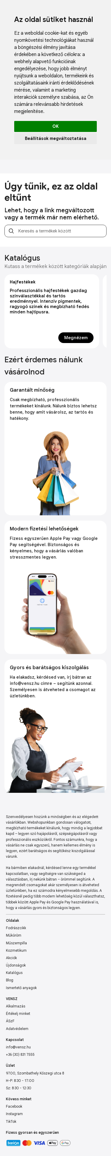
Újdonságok (16, 965)
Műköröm (13, 935)
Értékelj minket (18, 1013)
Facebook (14, 1106)
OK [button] (55, 126)
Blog (9, 980)
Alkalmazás (15, 1006)
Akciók (11, 958)
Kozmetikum (16, 950)
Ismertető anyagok (21, 988)
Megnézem (76, 337)
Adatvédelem (17, 1028)
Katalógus (14, 972)
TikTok (11, 1121)
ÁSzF (10, 1021)
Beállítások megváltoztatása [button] (55, 138)
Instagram (14, 1114)
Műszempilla (16, 943)
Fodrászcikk (16, 928)
